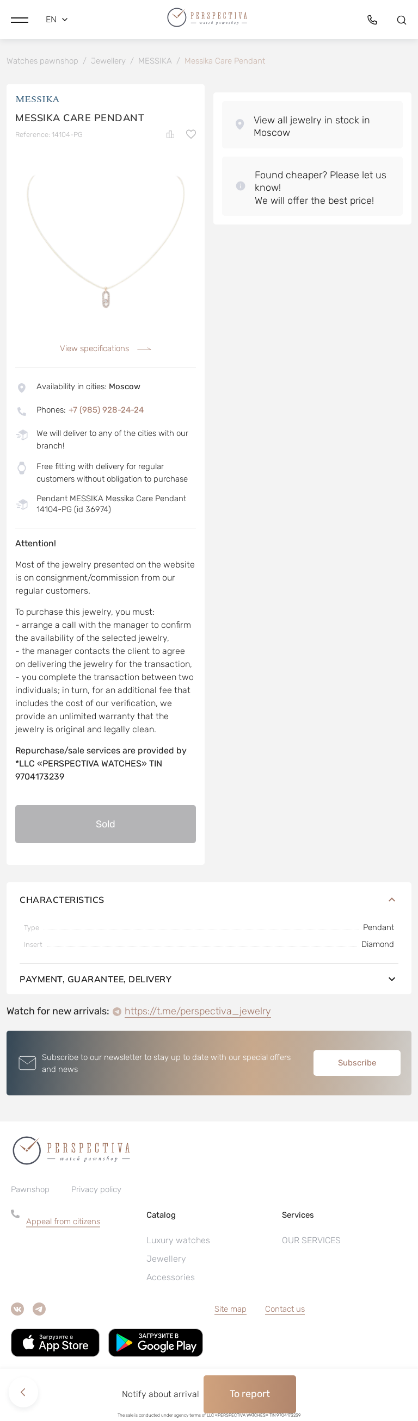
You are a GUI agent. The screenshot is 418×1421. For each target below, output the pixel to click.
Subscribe (357, 1063)
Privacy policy (96, 1190)
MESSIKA (37, 100)
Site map (230, 1309)
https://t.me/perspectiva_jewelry (198, 1012)
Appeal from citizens (63, 1222)
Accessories (170, 1278)
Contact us (285, 1309)
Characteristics (209, 900)
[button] (19, 19)
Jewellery (166, 1259)
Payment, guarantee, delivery (209, 979)
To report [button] (250, 1394)
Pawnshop (30, 1190)
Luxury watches (178, 1241)
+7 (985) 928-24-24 (106, 410)
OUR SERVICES (311, 1241)
